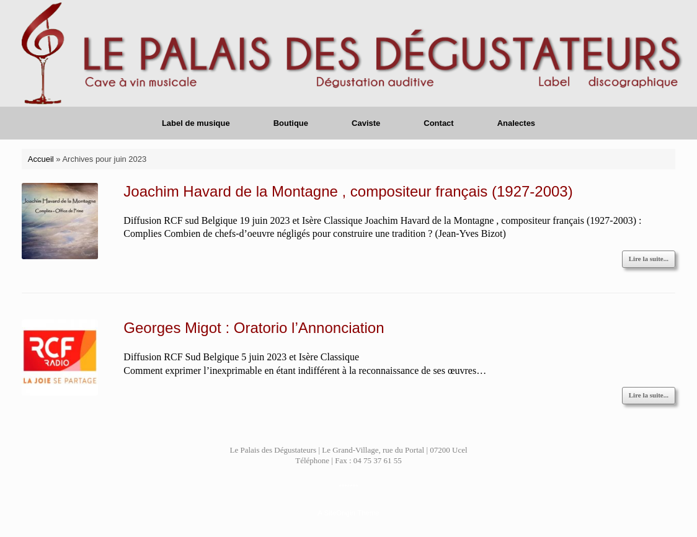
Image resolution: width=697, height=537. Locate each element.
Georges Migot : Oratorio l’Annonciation (253, 327)
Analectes (516, 123)
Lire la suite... (648, 258)
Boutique (290, 123)
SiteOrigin (339, 513)
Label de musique (196, 123)
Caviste (366, 123)
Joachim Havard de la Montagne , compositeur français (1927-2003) (347, 191)
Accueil (41, 159)
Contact (438, 123)
